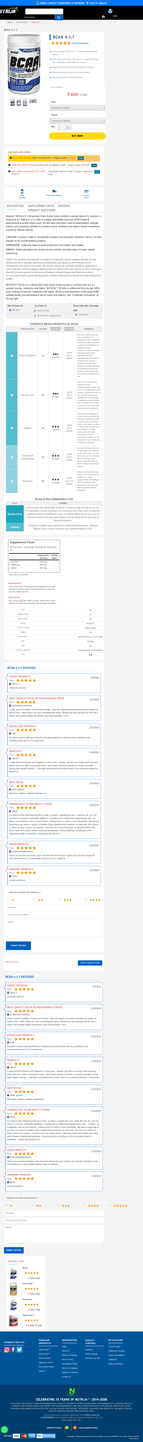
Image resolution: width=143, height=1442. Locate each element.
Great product (19, 676)
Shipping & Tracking (116, 1351)
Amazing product (21, 869)
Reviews (64, 206)
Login (115, 16)
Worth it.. (15, 751)
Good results (18, 844)
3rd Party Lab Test (92, 1358)
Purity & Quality (91, 1354)
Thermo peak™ (45, 1358)
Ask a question (57, 87)
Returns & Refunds (69, 1355)
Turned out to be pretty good (30, 804)
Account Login (114, 1347)
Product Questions (41, 210)
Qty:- (53, 126)
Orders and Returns (116, 1355)
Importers (89, 1350)
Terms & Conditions (70, 1368)
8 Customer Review (80, 43)
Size (53, 102)
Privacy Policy (67, 1360)
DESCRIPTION (15, 206)
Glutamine (83, 314)
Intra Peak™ (28, 1283)
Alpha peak (43, 1350)
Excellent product (22, 726)
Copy (81, 158)
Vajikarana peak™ (46, 1363)
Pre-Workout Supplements (49, 315)
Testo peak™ (44, 1354)
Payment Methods (116, 1364)
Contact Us (66, 1377)
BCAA (25, 1267)
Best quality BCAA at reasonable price (36, 698)
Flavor (54, 115)
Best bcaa (16, 782)
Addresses (113, 1360)
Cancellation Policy (69, 1364)
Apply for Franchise (70, 1372)
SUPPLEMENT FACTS (41, 206)
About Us (65, 1351)
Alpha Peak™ (28, 1315)
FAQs (64, 1347)
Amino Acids (43, 310)
